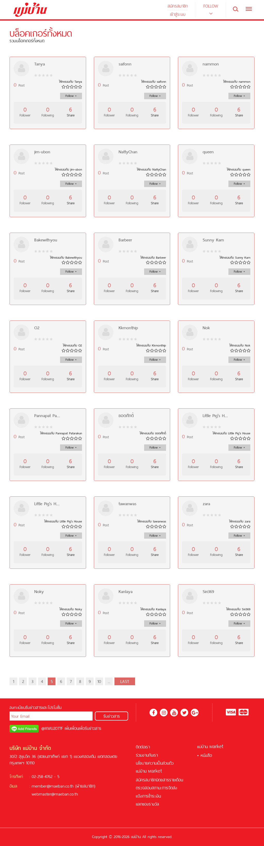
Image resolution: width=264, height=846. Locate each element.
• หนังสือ (204, 755)
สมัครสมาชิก (178, 6)
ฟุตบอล (124, 810)
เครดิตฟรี (39, 802)
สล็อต (90, 802)
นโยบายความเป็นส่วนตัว (155, 763)
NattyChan (128, 151)
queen (208, 151)
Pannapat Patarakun (52, 415)
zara (206, 503)
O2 (36, 327)
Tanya (39, 63)
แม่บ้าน (149, 771)
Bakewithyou (45, 239)
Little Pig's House (218, 415)
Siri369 (208, 591)
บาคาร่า (103, 802)
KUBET (110, 810)
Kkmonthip (128, 327)
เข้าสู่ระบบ (177, 14)
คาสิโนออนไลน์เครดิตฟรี (62, 818)
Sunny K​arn (213, 239)
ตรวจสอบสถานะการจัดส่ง (156, 787)
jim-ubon (42, 151)
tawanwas (127, 503)
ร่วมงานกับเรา (147, 755)
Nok (206, 327)
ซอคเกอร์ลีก (90, 818)
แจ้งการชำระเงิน (148, 796)
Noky (39, 591)
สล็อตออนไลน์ (58, 802)
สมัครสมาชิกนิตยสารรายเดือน (159, 779)
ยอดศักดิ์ (126, 415)
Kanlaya (126, 591)
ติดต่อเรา (143, 746)
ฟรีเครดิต (78, 802)
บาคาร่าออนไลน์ (70, 810)
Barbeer (125, 239)
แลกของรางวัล (147, 804)
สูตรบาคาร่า (94, 810)
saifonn (125, 63)
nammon (211, 63)
